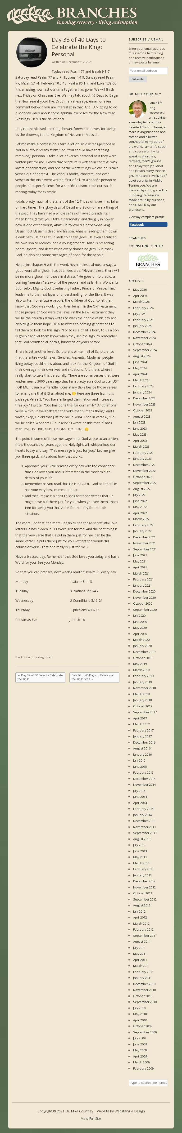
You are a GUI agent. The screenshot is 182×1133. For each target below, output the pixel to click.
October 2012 (142, 893)
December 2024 (144, 332)
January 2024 (142, 392)
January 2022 (142, 531)
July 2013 (139, 845)
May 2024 (140, 368)
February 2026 (143, 308)
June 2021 (140, 555)
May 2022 (140, 507)
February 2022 (143, 525)
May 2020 (140, 627)
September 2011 (145, 935)
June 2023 (140, 428)
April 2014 (140, 803)
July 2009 (139, 1038)
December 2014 (144, 778)
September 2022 (145, 483)
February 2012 (143, 929)
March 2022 (141, 519)
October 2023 (142, 410)
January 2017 (142, 736)
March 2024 (141, 380)
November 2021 (144, 543)
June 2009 (140, 1044)
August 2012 (141, 905)
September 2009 (145, 1032)
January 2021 (142, 585)
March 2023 (141, 446)
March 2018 (141, 694)
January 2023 (142, 458)
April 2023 (140, 440)
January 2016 (142, 754)
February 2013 (143, 869)
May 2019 (140, 664)
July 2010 (139, 1008)
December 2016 (144, 742)
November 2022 (144, 470)
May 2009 (140, 1050)
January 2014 (142, 815)
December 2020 (144, 591)
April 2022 (140, 513)
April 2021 (140, 567)
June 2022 (140, 501)
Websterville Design (130, 1111)
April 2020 (140, 634)
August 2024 (141, 356)
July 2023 (139, 422)
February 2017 (143, 730)
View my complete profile (147, 217)
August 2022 (141, 489)
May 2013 (140, 857)
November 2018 (144, 688)
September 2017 (145, 712)
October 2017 (142, 706)
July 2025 (139, 314)
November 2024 (144, 338)
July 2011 (139, 948)
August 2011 (141, 941)
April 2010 (140, 1020)
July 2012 (139, 911)
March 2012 (141, 923)
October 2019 (142, 658)
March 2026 (141, 301)
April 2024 (140, 374)
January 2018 (142, 700)
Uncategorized (42, 657)
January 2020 (142, 646)
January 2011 (142, 978)
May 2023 (140, 434)
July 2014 (139, 791)
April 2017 (140, 718)
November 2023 (144, 404)
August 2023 (141, 416)
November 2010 (144, 990)
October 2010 (142, 996)
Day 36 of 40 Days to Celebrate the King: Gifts (92, 677)
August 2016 (141, 748)
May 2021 (140, 561)
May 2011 (140, 953)
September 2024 (145, 350)
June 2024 (140, 362)
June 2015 (140, 766)
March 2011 (141, 965)
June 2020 (140, 622)
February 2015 (143, 772)
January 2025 (142, 326)
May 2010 (140, 1014)
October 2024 (142, 344)
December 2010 (144, 984)
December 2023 (144, 398)
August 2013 (141, 839)
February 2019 (143, 676)
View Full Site (91, 1118)
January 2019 (142, 682)
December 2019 (144, 652)
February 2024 (143, 386)
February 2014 (143, 809)
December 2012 (144, 881)
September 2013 (145, 833)
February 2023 (143, 453)
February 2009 (143, 1068)
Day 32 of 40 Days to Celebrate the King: (40, 677)
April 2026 (140, 296)
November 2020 (144, 597)
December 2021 (144, 537)
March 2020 (141, 640)
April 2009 (140, 1056)
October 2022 (142, 477)
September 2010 (145, 1002)
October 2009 (142, 1026)
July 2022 (139, 495)
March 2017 (141, 724)
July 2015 (139, 760)
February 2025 (143, 320)
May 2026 (140, 289)
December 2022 (144, 465)
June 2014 (140, 796)
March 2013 (141, 863)
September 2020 (145, 609)
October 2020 (142, 603)
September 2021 (145, 549)
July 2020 (139, 615)
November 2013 (144, 827)
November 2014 (144, 784)
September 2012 (145, 899)
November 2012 (144, 887)
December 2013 (144, 821)
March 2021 (141, 573)
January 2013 (142, 875)
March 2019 (141, 670)
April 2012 (140, 917)
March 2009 (141, 1062)
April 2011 (140, 960)
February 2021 (143, 579)
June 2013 (140, 851)
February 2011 (143, 972)
